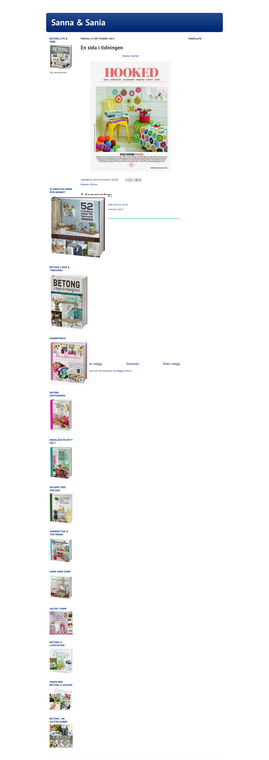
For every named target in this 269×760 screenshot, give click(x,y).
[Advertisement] (130, 333)
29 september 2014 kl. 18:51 (113, 204)
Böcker (94, 184)
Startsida (132, 364)
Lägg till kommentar (93, 221)
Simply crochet (130, 56)
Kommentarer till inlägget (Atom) (115, 371)
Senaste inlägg (91, 364)
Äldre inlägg (171, 364)
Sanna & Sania (78, 22)
